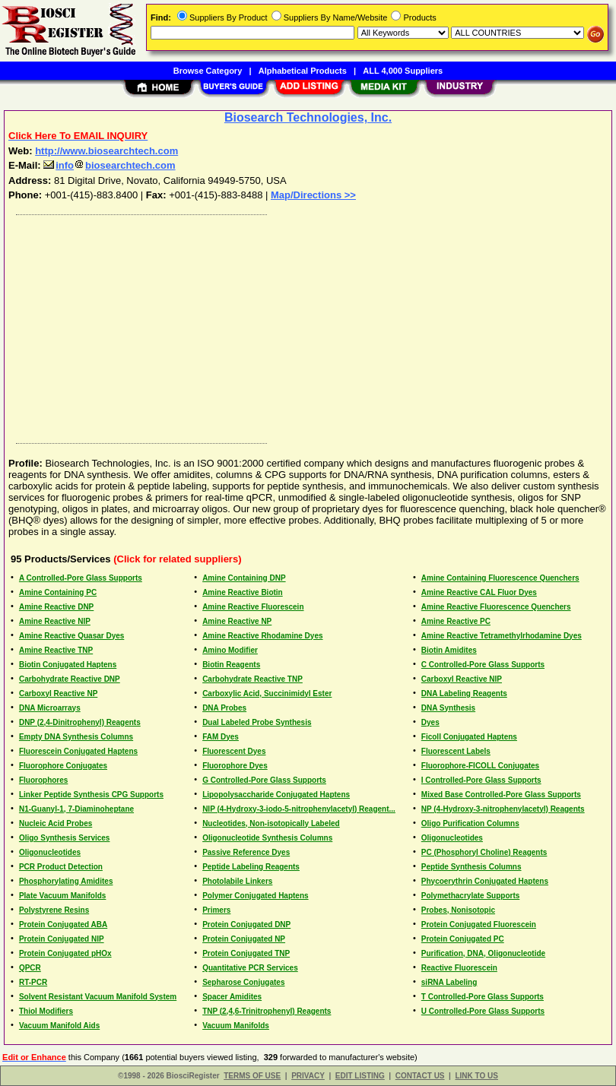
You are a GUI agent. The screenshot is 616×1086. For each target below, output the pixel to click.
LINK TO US (476, 1076)
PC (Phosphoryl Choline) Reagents (484, 852)
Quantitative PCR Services (250, 968)
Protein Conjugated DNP (246, 924)
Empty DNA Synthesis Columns (76, 737)
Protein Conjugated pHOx (65, 953)
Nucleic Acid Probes (55, 823)
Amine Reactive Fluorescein (252, 607)
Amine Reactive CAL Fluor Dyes (479, 592)
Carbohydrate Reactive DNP (69, 679)
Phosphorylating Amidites (66, 881)
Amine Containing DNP (243, 578)
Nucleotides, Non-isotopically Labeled (271, 823)
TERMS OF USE (252, 1076)
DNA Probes (224, 708)
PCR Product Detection (61, 867)
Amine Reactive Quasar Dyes (71, 636)
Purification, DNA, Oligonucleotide (483, 953)
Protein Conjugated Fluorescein (478, 924)
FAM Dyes (220, 737)
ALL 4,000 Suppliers (403, 70)
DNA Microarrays (50, 708)
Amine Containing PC (58, 592)
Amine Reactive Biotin (242, 592)
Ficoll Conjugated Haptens (469, 737)
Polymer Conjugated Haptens (255, 895)
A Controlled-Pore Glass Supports (80, 578)
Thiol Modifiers (46, 1011)
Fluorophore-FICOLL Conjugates (480, 765)
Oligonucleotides (452, 838)
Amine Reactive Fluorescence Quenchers (496, 607)
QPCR (30, 968)
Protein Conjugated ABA (63, 924)
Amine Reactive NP (236, 621)
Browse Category (207, 70)
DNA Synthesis (448, 708)
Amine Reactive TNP (56, 650)
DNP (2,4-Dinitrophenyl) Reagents (80, 722)
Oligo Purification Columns (470, 823)
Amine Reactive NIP (54, 621)
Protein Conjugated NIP (61, 939)
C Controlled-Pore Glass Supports (483, 664)
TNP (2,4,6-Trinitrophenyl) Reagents (266, 1011)
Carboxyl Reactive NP (58, 693)
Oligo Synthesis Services (64, 838)
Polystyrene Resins (54, 910)
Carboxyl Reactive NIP (461, 679)
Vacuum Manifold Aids (59, 1025)
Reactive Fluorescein (459, 968)
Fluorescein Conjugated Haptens (78, 751)
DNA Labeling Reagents (464, 693)
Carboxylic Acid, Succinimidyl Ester (267, 693)
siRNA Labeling (449, 982)
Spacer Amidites (232, 997)
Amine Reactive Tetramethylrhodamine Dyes (501, 636)
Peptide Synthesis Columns (471, 867)
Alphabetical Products (303, 70)
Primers (216, 910)
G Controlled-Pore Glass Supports (264, 780)
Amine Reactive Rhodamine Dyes (262, 636)
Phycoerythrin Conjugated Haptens (484, 881)
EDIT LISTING (360, 1076)
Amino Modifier (230, 650)
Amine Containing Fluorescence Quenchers (500, 578)
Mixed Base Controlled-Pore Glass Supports (501, 794)
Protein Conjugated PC (462, 939)
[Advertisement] (305, 325)
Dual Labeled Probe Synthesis (256, 722)
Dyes (430, 722)
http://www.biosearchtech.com (106, 151)
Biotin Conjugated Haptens (67, 664)
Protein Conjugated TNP (246, 953)
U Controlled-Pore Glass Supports (483, 1011)
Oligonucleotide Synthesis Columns (267, 838)
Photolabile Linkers (237, 881)
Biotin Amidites (449, 650)
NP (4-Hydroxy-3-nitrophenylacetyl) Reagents (503, 809)
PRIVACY (308, 1076)
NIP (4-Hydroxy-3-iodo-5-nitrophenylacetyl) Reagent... (298, 809)
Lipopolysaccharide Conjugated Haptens (276, 794)
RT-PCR (33, 982)
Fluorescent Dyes (233, 751)
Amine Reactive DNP (56, 607)
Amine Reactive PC (456, 621)
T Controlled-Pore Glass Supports (482, 997)
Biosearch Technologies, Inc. (308, 117)
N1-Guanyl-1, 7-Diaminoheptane (76, 809)
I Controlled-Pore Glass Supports (481, 780)
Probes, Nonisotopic (458, 910)
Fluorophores (43, 780)
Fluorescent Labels (456, 751)
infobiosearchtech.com (109, 165)
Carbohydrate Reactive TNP (252, 679)
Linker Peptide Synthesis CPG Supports (91, 794)
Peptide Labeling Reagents (251, 867)
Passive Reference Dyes (246, 852)
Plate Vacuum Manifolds (62, 895)
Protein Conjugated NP (243, 939)
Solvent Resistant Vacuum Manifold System (97, 997)
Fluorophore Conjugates (63, 765)
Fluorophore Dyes (235, 765)
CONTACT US (420, 1076)
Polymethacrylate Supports (470, 895)
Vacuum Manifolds (235, 1025)
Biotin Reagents (231, 664)
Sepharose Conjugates (243, 982)
